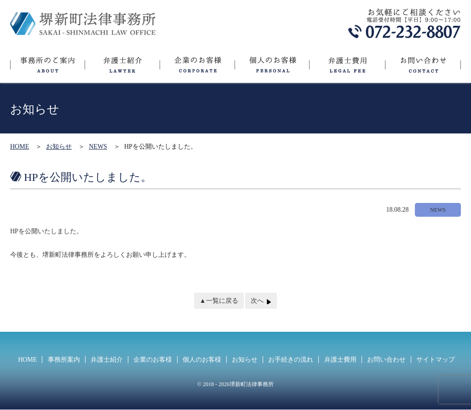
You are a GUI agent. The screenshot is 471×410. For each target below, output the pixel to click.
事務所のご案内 (47, 68)
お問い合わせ (423, 68)
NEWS (98, 146)
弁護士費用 (347, 68)
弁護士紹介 (122, 68)
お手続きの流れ (290, 359)
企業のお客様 (197, 68)
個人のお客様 (272, 68)
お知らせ (59, 146)
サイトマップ (435, 359)
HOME (19, 146)
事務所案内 (64, 359)
